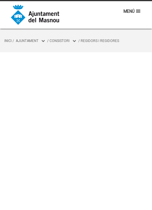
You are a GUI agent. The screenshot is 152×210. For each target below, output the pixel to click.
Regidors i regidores (100, 41)
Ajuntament (27, 41)
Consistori (60, 41)
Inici (8, 41)
